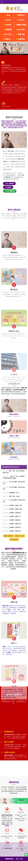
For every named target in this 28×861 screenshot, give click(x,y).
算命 (7, 15)
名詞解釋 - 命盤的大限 (15, 523)
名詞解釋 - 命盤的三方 (15, 516)
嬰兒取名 (20, 15)
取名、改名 (19, 859)
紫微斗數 (20, 34)
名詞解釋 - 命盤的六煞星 (15, 509)
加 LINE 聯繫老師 (10, 191)
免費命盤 (8, 187)
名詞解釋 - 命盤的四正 (15, 520)
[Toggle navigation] (2, 1)
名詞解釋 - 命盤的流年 (15, 527)
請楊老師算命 (9, 859)
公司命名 (20, 20)
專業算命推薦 (5, 79)
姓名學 (7, 25)
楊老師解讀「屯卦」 (14, 492)
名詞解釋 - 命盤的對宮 (15, 512)
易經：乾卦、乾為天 (14, 496)
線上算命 (20, 29)
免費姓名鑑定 (20, 25)
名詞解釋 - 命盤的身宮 (15, 531)
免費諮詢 (7, 29)
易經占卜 (7, 39)
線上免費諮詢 (9, 183)
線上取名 (7, 34)
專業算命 (23, 82)
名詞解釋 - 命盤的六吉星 (15, 505)
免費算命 (20, 39)
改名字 (7, 20)
